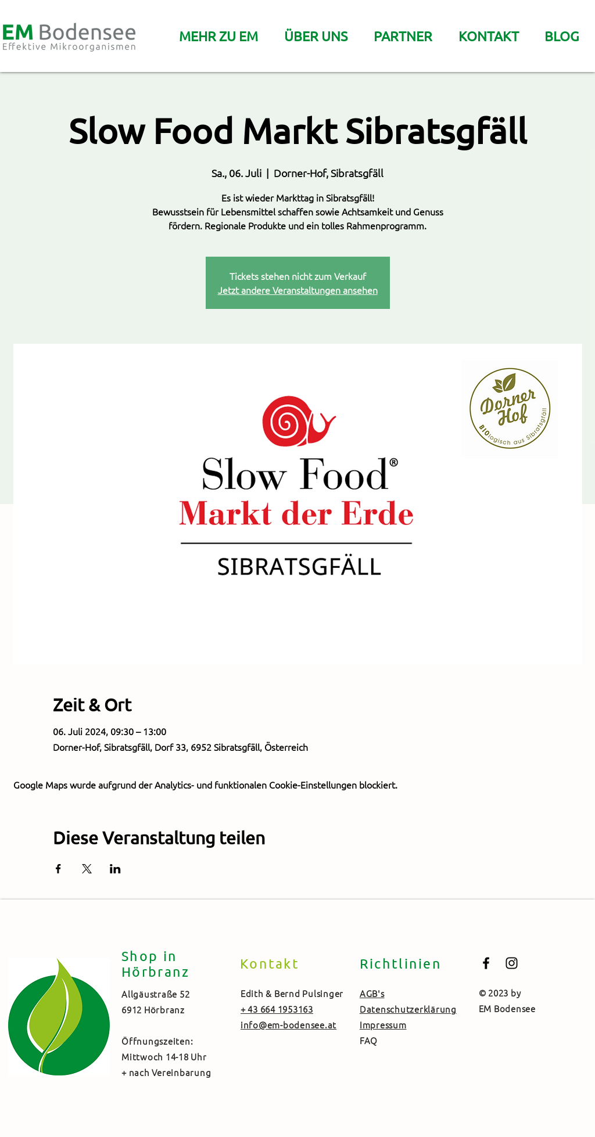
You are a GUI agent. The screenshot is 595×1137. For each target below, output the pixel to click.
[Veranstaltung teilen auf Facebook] (58, 868)
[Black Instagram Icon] (511, 963)
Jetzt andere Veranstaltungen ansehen (298, 289)
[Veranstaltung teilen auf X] (86, 868)
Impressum (383, 1025)
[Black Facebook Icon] (486, 963)
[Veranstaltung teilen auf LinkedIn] (115, 868)
